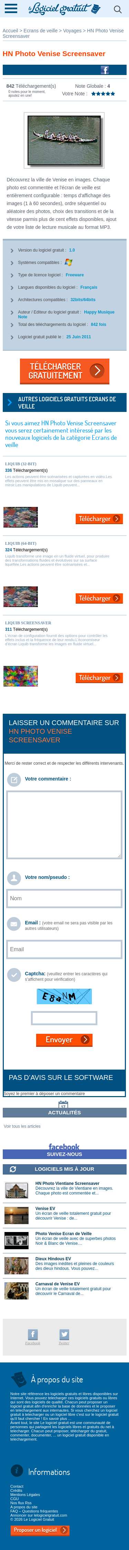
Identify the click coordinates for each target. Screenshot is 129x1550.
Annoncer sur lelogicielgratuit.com (38, 1515)
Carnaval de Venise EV (57, 1284)
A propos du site (23, 1507)
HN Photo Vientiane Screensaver (67, 1183)
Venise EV (45, 1208)
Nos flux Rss (21, 1503)
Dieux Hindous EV (53, 1258)
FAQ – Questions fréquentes (34, 1511)
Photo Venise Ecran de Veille (63, 1233)
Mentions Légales (25, 1495)
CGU (14, 1499)
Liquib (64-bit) (20, 543)
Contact (16, 1486)
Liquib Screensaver (28, 622)
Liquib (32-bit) (20, 463)
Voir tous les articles (22, 1126)
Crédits (16, 1490)
